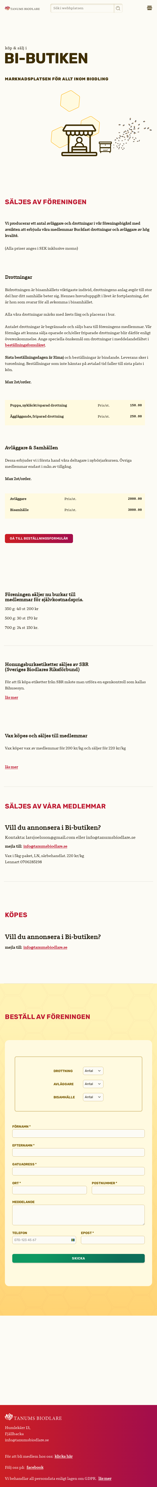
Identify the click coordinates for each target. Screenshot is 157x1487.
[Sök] (118, 8)
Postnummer (104, 1183)
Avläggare (64, 1084)
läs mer (11, 697)
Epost (87, 1233)
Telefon (19, 1233)
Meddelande (23, 1202)
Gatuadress (24, 1164)
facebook (35, 1467)
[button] (140, 8)
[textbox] (89, 1071)
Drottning (63, 1071)
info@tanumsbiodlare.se (45, 846)
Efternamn (23, 1145)
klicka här (64, 1456)
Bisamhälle (64, 1097)
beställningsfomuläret (25, 345)
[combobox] (93, 1071)
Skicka (78, 1258)
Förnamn (21, 1126)
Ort (16, 1183)
